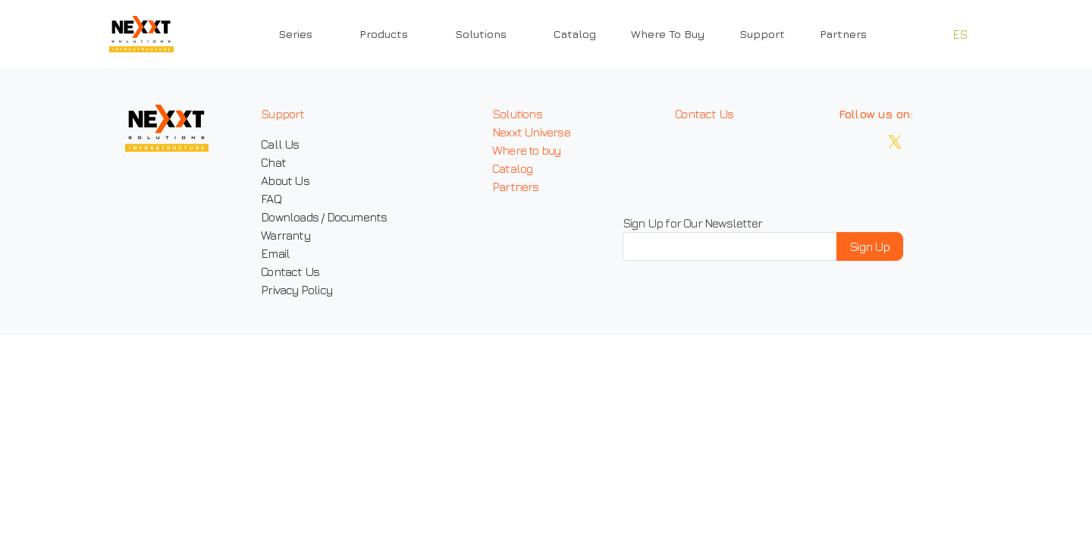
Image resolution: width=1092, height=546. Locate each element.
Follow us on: (876, 114)
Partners (843, 33)
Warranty (285, 235)
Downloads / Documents (324, 217)
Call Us (280, 144)
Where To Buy (667, 33)
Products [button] (383, 33)
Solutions (517, 114)
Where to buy (526, 150)
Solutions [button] (481, 33)
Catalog (575, 33)
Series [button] (295, 33)
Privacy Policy (296, 290)
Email (275, 253)
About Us (285, 180)
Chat (273, 162)
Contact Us (290, 271)
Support (762, 33)
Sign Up (869, 246)
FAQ (271, 199)
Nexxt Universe (531, 132)
